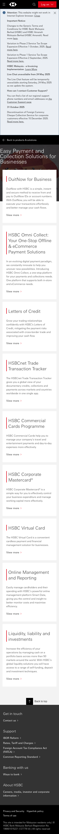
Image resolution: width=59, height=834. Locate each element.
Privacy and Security (13, 811)
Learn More (31, 69)
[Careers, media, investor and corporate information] (29, 793)
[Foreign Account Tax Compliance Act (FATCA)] (29, 750)
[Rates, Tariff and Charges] (29, 743)
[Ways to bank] (29, 774)
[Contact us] (29, 720)
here (15, 38)
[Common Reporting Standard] (29, 757)
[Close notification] (55, 13)
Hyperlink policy (35, 811)
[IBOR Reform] (29, 738)
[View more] (29, 215)
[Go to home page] (13, 4)
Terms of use (9, 815)
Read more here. (15, 61)
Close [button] (37, 15)
